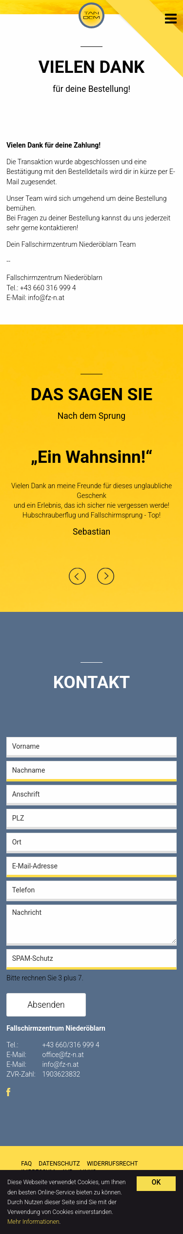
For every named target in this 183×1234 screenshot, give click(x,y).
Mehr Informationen (33, 1221)
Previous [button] (77, 576)
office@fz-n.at (63, 1055)
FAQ (26, 1163)
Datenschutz (59, 1163)
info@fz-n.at (46, 298)
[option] (91, 495)
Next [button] (105, 576)
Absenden (46, 1005)
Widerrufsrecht (112, 1163)
